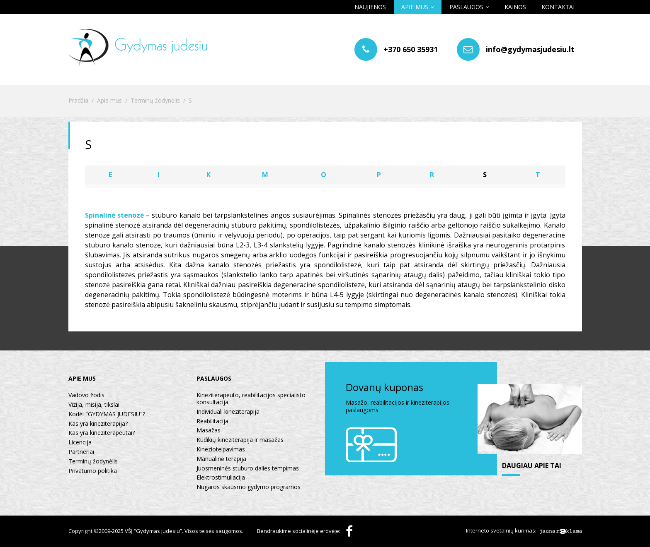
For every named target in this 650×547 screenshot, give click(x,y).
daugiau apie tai (532, 466)
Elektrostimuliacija (220, 477)
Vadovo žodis (86, 395)
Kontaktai (558, 7)
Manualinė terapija (221, 459)
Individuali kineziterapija (228, 411)
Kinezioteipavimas (220, 449)
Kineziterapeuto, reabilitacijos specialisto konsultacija (251, 399)
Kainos (515, 7)
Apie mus (414, 7)
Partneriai (81, 452)
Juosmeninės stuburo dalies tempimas (247, 468)
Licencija (80, 442)
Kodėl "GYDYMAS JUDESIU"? (106, 414)
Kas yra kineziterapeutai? (101, 433)
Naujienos (370, 7)
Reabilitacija (212, 421)
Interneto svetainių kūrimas (500, 531)
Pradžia (78, 100)
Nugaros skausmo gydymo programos (248, 487)
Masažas (208, 430)
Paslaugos (466, 7)
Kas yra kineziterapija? (98, 423)
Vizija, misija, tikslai (93, 404)
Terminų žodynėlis (155, 100)
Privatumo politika (92, 471)
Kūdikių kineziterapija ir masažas (240, 440)
